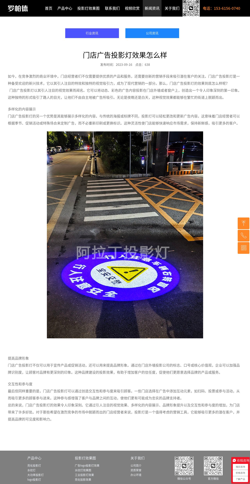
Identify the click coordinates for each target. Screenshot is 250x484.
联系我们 (112, 8)
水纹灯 (31, 480)
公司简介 (135, 475)
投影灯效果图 (88, 8)
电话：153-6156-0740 (221, 8)
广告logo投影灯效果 (87, 475)
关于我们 (172, 8)
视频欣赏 (132, 8)
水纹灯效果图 (83, 480)
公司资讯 (152, 33)
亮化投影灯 (34, 475)
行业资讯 (92, 33)
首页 (48, 8)
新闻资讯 (152, 8)
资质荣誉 (135, 480)
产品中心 (64, 8)
